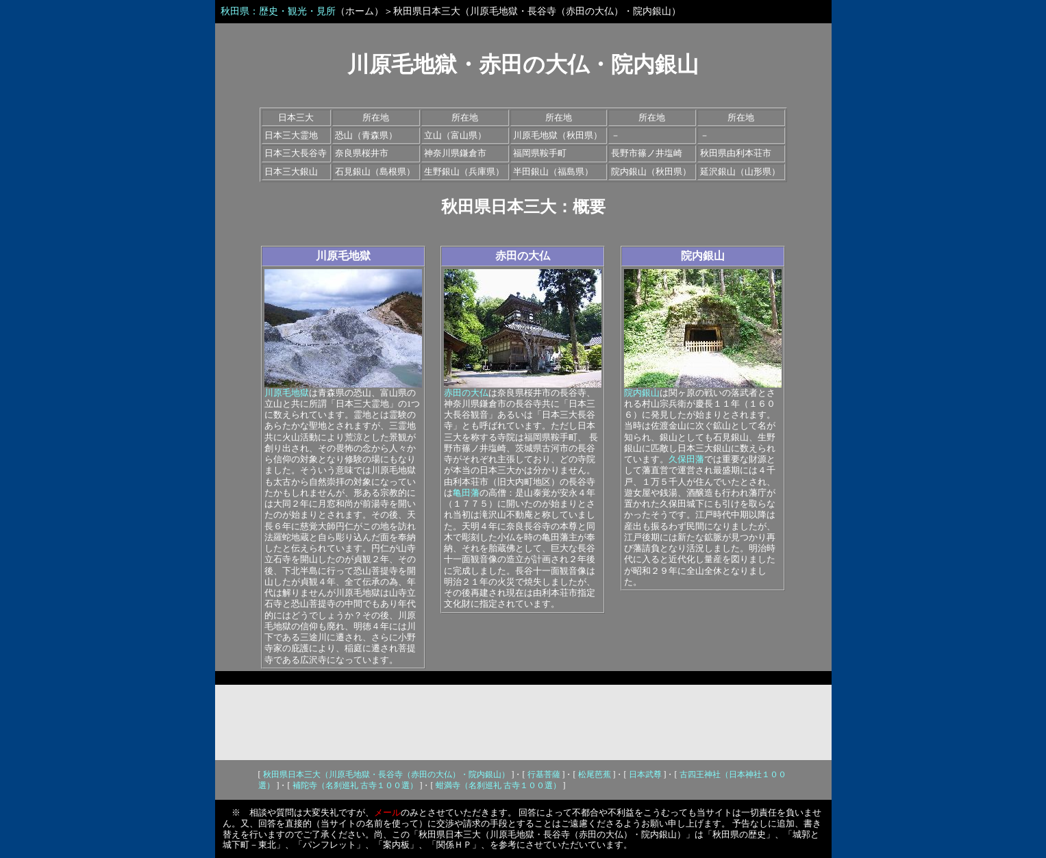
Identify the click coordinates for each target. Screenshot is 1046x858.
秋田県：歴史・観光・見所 (278, 11)
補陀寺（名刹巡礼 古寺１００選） (355, 785)
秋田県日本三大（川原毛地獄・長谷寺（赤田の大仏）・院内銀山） (386, 774)
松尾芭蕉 (594, 774)
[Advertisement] (523, 722)
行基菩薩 (543, 774)
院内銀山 (703, 256)
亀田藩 (466, 493)
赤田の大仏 (522, 256)
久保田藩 (686, 459)
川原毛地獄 (343, 256)
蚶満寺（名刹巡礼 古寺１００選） (498, 785)
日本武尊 (645, 774)
